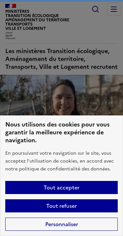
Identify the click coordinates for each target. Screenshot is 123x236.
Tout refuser (61, 206)
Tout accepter (61, 187)
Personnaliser (61, 224)
